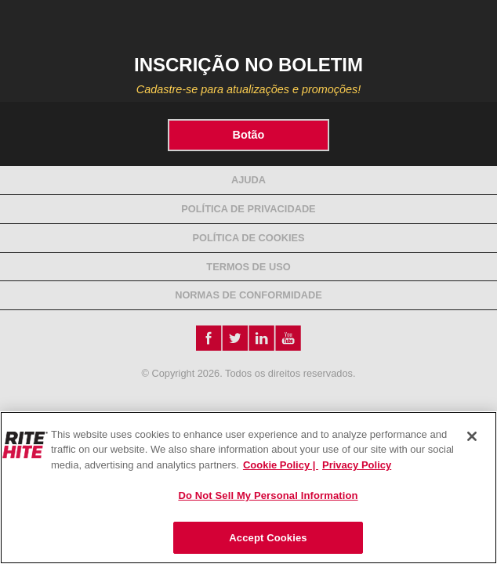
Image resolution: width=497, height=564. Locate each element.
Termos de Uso (248, 267)
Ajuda (248, 180)
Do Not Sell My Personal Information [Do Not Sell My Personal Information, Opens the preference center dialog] (267, 495)
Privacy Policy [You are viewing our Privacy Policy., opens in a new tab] (356, 465)
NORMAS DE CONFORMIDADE (248, 295)
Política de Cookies (248, 238)
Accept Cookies (268, 538)
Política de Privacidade (248, 209)
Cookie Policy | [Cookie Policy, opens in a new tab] (280, 465)
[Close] (472, 436)
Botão (249, 134)
